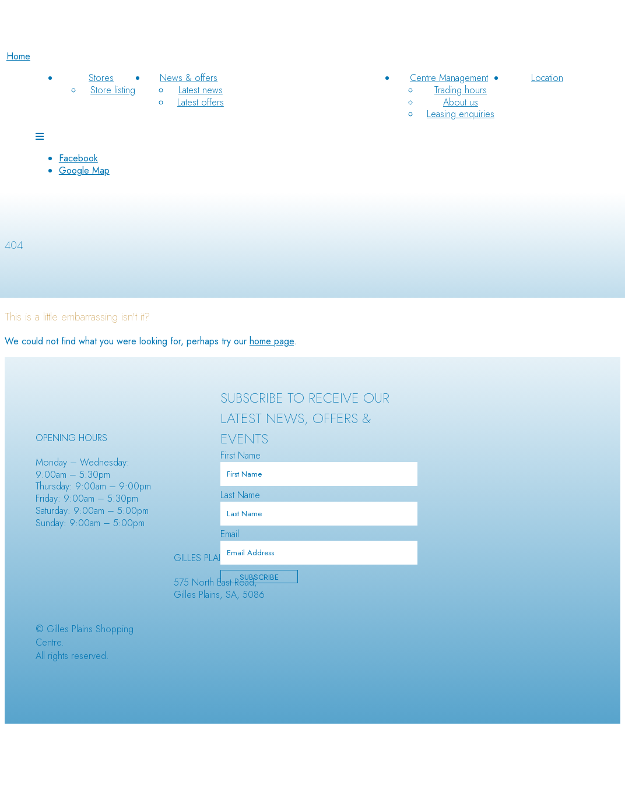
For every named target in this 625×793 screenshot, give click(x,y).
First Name (240, 455)
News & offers (188, 77)
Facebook (78, 158)
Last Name (240, 495)
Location (547, 77)
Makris (203, 616)
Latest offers (200, 102)
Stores (101, 77)
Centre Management (449, 77)
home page (272, 341)
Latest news (200, 90)
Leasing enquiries (460, 114)
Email (229, 534)
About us (460, 102)
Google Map (84, 170)
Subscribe (259, 577)
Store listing (112, 90)
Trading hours (460, 90)
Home (18, 56)
